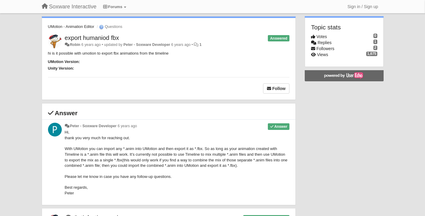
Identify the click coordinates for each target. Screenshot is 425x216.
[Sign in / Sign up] (363, 7)
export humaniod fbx (92, 37)
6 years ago (127, 126)
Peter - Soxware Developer (147, 45)
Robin (75, 45)
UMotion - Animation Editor (71, 26)
